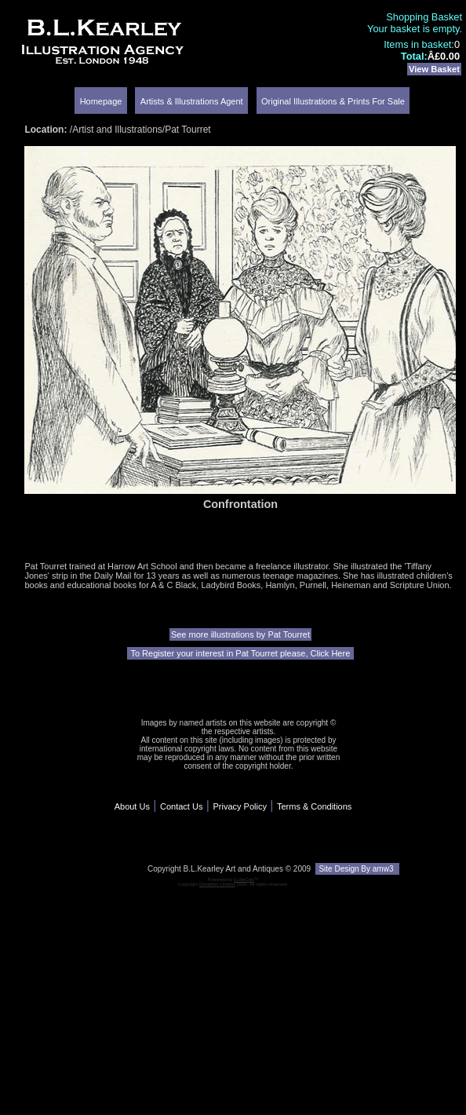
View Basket (434, 69)
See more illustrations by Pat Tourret (240, 634)
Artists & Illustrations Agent (191, 101)
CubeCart (244, 879)
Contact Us (181, 806)
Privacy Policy (239, 806)
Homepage (101, 101)
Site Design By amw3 (357, 869)
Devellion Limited (217, 884)
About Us (132, 806)
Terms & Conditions (314, 806)
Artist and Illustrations (117, 129)
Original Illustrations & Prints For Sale (333, 101)
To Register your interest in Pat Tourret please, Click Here (241, 653)
